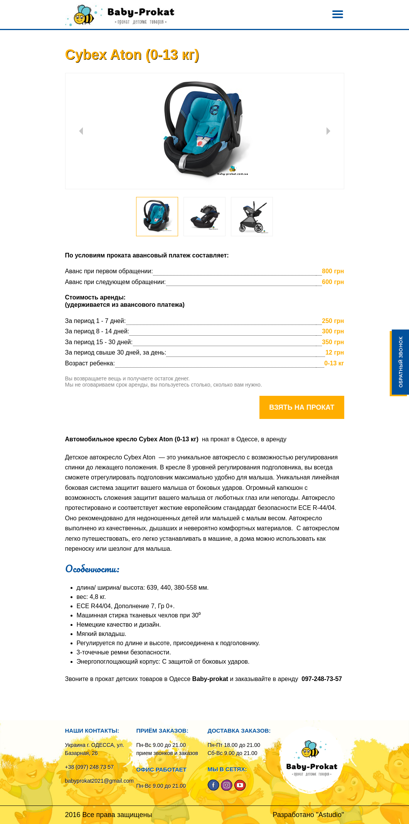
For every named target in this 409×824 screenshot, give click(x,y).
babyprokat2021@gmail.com (99, 781)
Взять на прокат (301, 407)
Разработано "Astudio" (308, 815)
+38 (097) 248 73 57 (89, 767)
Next (328, 131)
